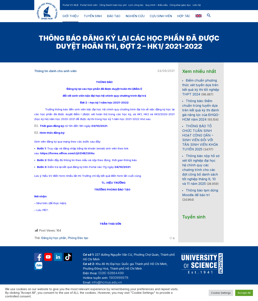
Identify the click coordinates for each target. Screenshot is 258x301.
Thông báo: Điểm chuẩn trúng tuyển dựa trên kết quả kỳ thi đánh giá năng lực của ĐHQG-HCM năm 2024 (201, 110)
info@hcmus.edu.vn (107, 282)
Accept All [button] (244, 292)
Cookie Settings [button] (221, 292)
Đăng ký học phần (53, 238)
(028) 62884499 (111, 273)
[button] (208, 16)
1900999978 (118, 278)
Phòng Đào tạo (78, 238)
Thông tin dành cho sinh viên (55, 71)
